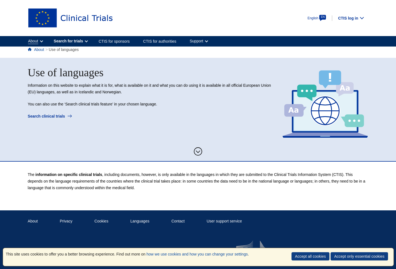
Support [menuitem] (196, 41)
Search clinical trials (50, 116)
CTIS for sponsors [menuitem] (114, 41)
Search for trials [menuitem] (68, 41)
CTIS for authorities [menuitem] (159, 41)
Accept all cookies (310, 256)
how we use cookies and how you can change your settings (197, 254)
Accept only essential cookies (359, 256)
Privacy (66, 221)
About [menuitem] (33, 41)
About (39, 49)
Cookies (101, 221)
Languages (139, 221)
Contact (178, 221)
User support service (224, 221)
